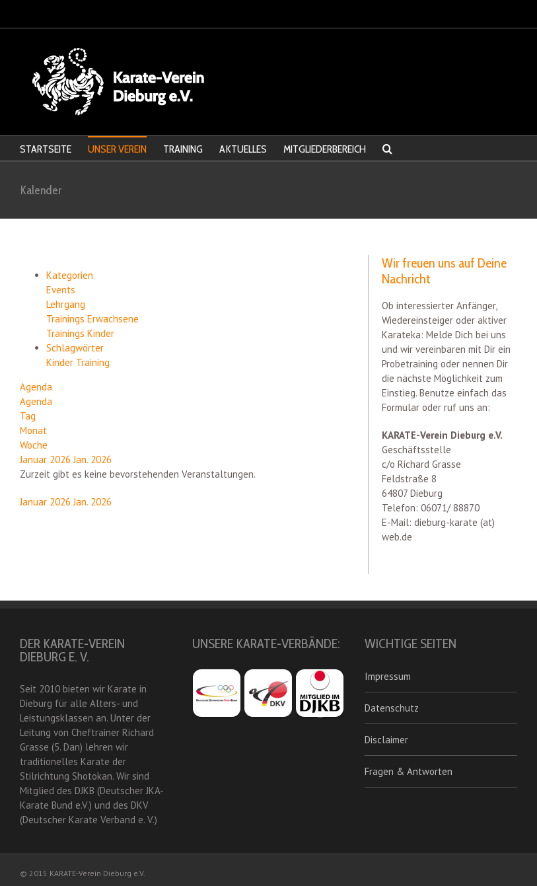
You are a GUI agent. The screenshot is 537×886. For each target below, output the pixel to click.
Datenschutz (392, 708)
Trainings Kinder (80, 333)
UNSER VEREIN (117, 149)
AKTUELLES (243, 149)
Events (60, 289)
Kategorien (69, 275)
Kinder (61, 362)
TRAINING (183, 149)
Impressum (388, 676)
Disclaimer (386, 739)
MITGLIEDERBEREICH (324, 149)
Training (93, 362)
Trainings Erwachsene (92, 319)
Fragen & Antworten (408, 771)
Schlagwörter (75, 348)
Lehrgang (65, 304)
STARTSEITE (45, 149)
